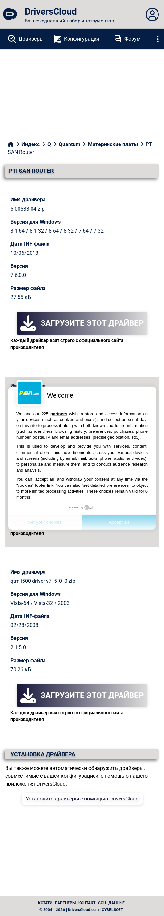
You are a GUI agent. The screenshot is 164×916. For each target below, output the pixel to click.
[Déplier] (158, 39)
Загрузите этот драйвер (82, 323)
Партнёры (65, 903)
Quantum (69, 144)
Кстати (45, 903)
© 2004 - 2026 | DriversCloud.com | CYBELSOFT (81, 910)
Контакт (86, 903)
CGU (102, 903)
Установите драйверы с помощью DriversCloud (82, 799)
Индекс (30, 144)
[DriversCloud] (10, 14)
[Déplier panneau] (152, 14)
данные (116, 903)
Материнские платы (113, 144)
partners (58, 413)
